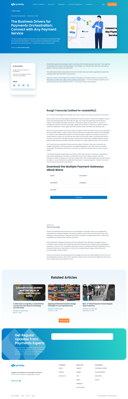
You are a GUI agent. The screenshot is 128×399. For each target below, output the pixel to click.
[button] (39, 4)
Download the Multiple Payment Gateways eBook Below (22, 74)
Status (97, 380)
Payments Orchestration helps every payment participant (66, 80)
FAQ (77, 376)
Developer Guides (101, 368)
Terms (22, 395)
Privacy (28, 395)
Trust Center (80, 387)
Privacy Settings (15, 395)
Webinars (79, 384)
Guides (78, 372)
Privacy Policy (30, 374)
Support (79, 368)
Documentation (100, 372)
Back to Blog (64, 320)
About (61, 368)
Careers (61, 372)
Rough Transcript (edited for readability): (21, 70)
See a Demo (112, 4)
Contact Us (62, 376)
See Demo (98, 376)
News (78, 380)
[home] (18, 4)
